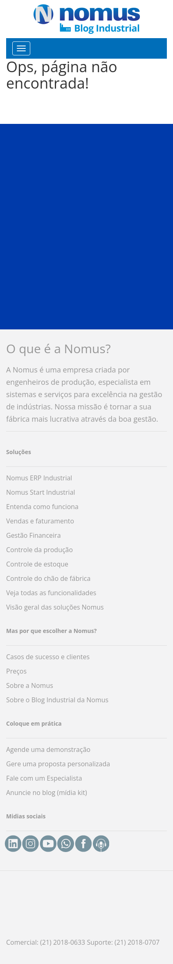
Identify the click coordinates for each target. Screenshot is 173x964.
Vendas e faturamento (40, 520)
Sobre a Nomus (29, 685)
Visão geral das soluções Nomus (55, 607)
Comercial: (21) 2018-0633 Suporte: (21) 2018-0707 (83, 942)
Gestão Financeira (33, 535)
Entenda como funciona (42, 506)
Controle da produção (39, 549)
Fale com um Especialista (44, 778)
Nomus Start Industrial (40, 492)
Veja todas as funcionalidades (51, 592)
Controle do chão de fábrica (48, 578)
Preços (16, 671)
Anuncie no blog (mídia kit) (46, 792)
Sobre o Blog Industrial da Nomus (57, 699)
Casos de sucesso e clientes (48, 656)
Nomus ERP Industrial (39, 477)
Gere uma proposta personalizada (58, 763)
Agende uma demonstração (48, 749)
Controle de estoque (37, 564)
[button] (86, 226)
